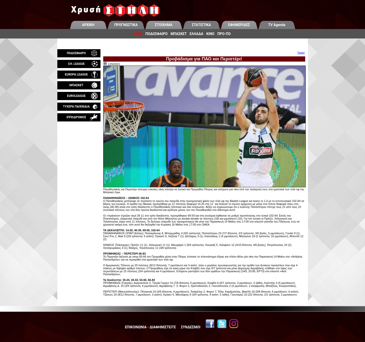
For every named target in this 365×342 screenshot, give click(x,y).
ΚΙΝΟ (210, 34)
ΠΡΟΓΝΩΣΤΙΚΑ (126, 25)
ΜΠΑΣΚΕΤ (178, 34)
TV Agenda (277, 25)
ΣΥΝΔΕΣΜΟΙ (190, 327)
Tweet (300, 52)
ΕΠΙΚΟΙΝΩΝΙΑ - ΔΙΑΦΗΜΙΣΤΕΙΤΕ (150, 327)
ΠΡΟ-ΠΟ (224, 34)
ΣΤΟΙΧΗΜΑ (163, 25)
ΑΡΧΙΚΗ (88, 25)
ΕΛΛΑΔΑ (196, 34)
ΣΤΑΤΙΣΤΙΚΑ (201, 25)
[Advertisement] (79, 180)
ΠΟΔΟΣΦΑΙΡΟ (156, 34)
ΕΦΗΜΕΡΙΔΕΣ (239, 25)
